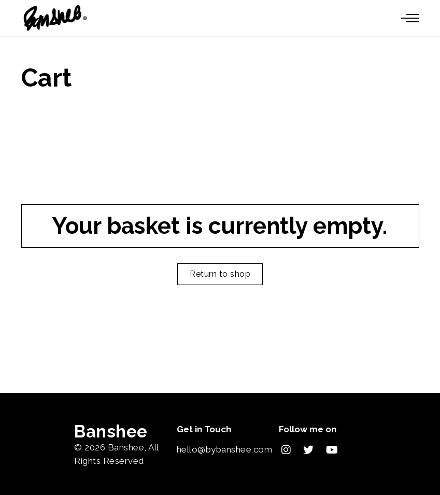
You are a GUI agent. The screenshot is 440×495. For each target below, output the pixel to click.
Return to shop (220, 274)
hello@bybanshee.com (225, 449)
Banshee (126, 447)
